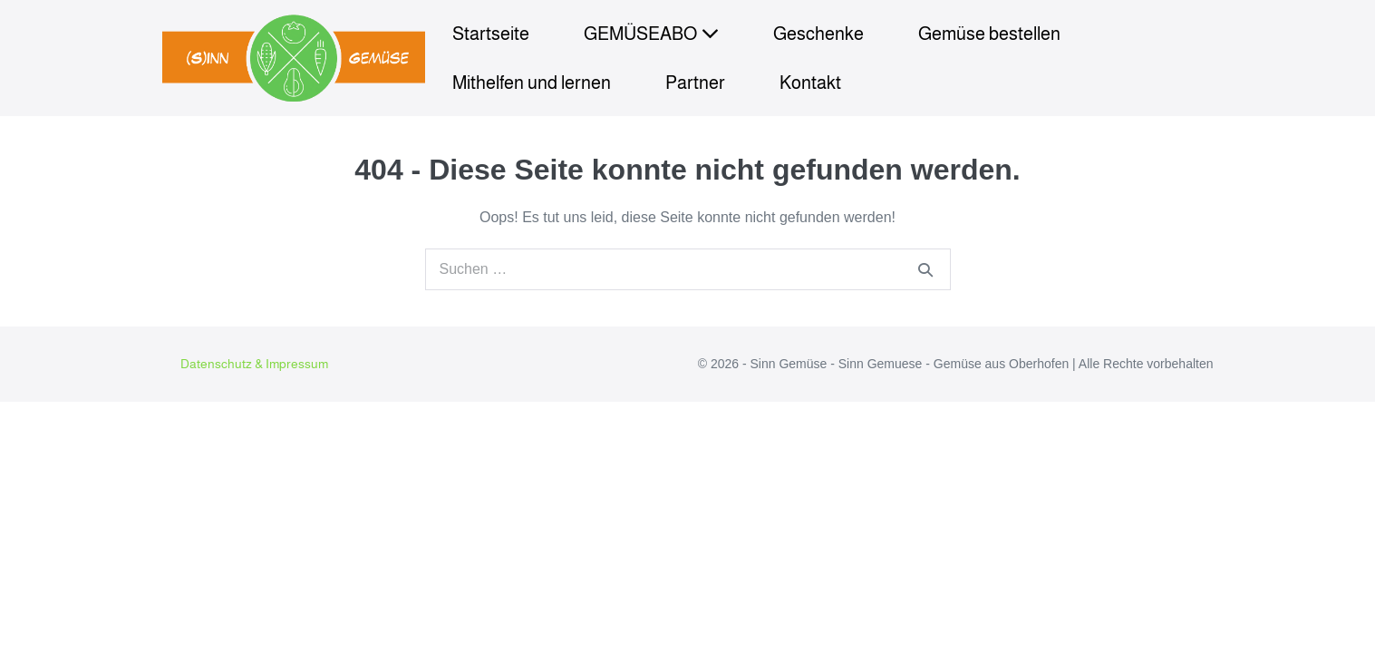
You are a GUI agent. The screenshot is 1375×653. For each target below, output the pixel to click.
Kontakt (810, 83)
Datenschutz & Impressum (254, 363)
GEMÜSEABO (651, 34)
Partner (695, 83)
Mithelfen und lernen (531, 83)
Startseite (490, 34)
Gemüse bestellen (989, 34)
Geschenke (818, 34)
